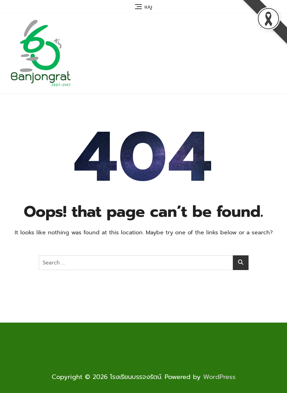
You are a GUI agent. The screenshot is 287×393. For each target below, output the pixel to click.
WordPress (219, 377)
